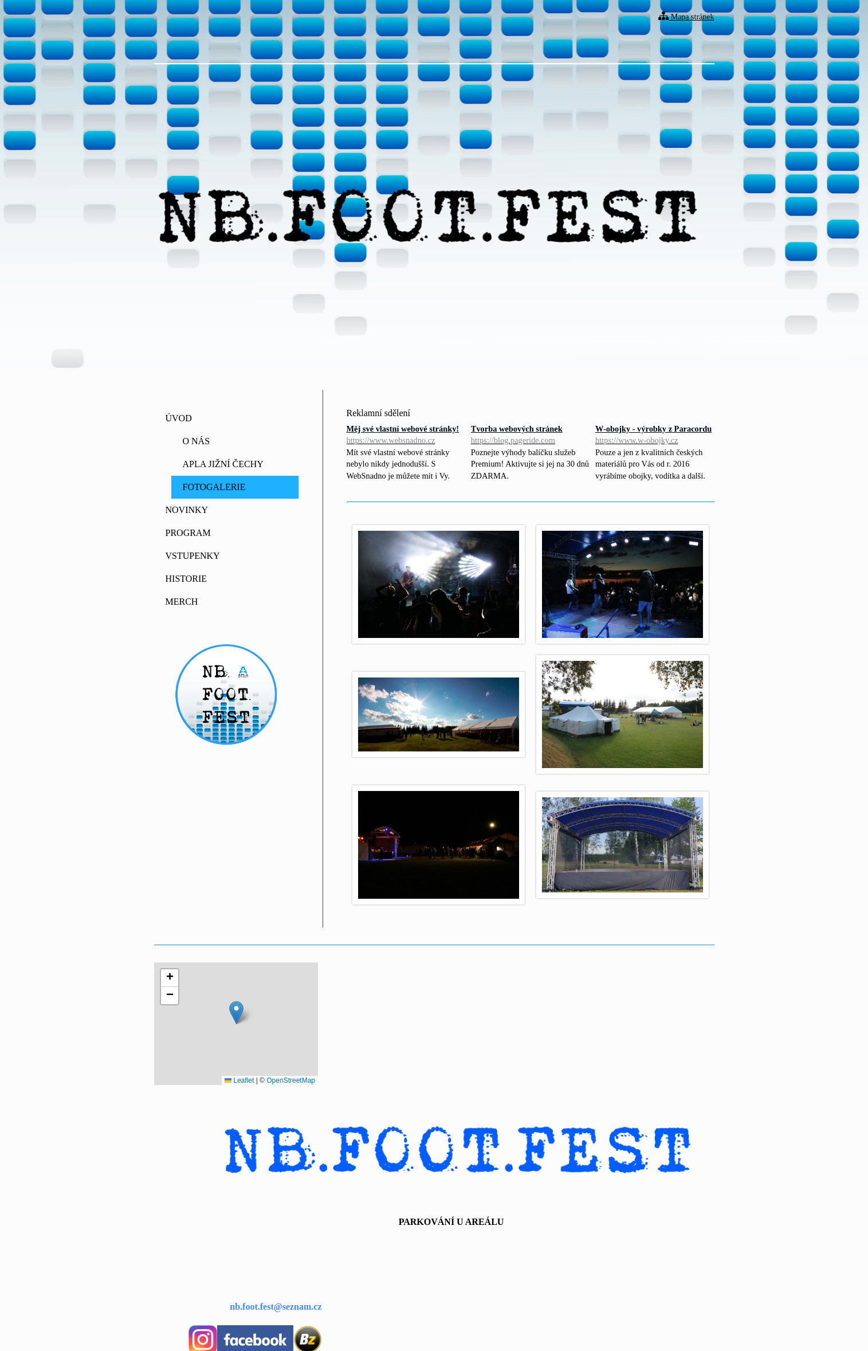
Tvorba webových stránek (530, 435)
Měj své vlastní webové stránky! (406, 435)
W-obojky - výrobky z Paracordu (654, 435)
